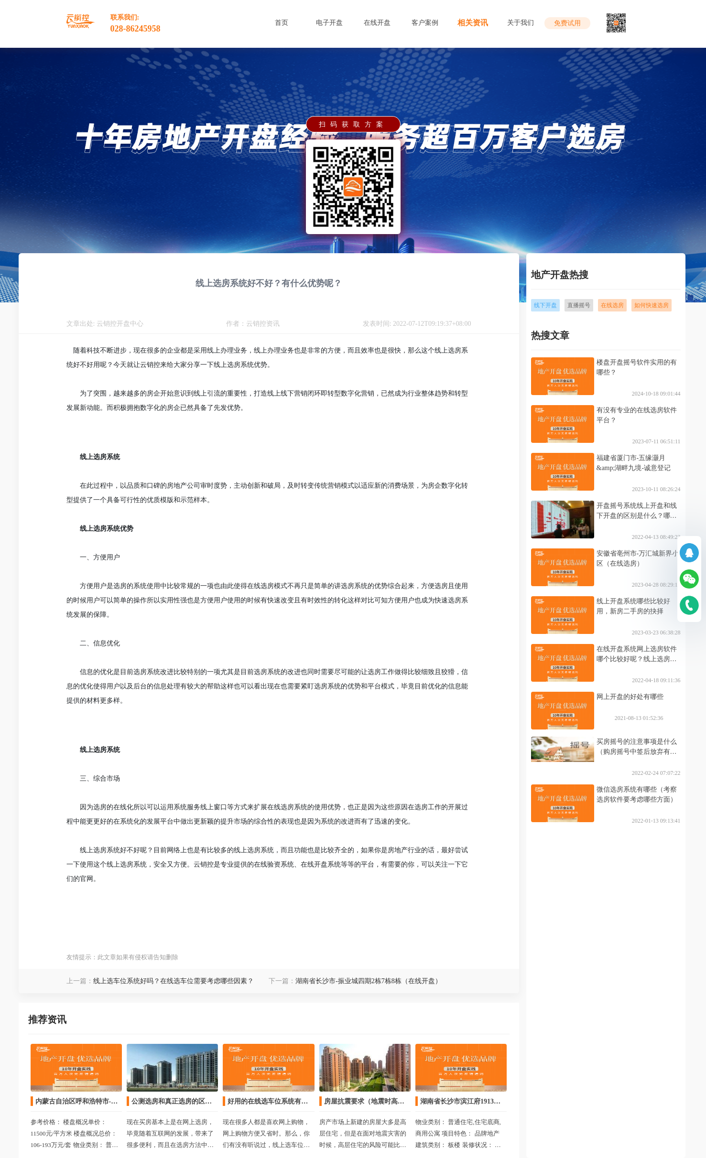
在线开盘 (377, 22)
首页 (281, 22)
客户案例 (425, 22)
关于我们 (520, 22)
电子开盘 (329, 22)
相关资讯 (472, 23)
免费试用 (567, 23)
